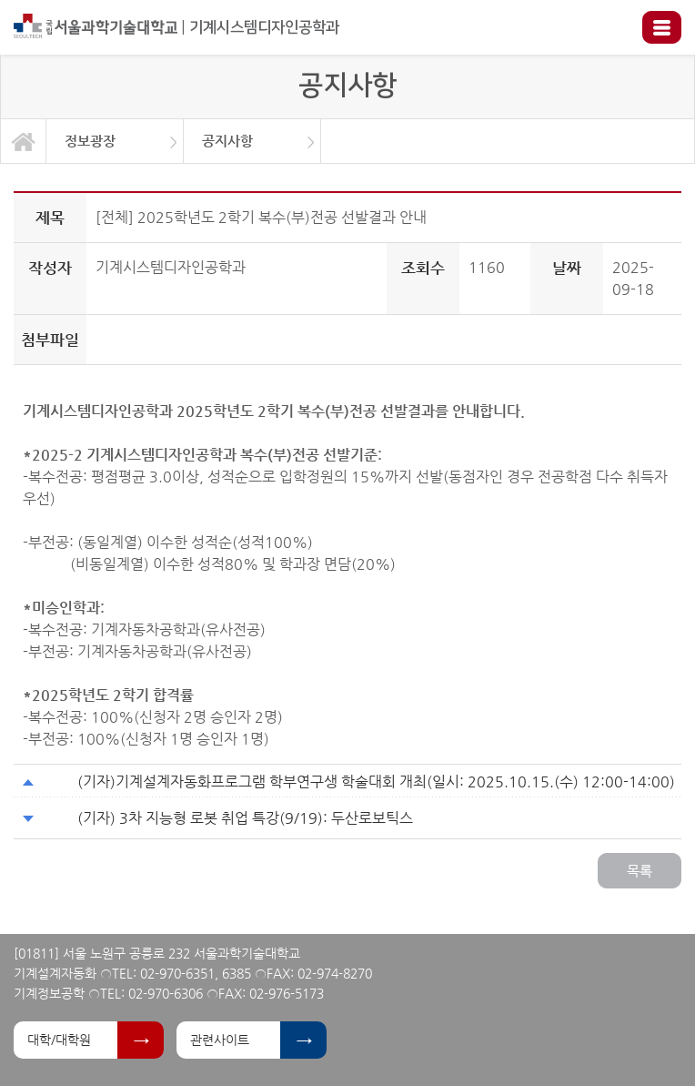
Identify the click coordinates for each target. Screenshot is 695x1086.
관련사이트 (219, 1039)
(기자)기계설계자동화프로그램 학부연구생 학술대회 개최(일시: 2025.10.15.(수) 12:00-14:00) (376, 781)
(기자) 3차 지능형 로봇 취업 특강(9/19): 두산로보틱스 (245, 818)
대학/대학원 (59, 1039)
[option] (115, 141)
